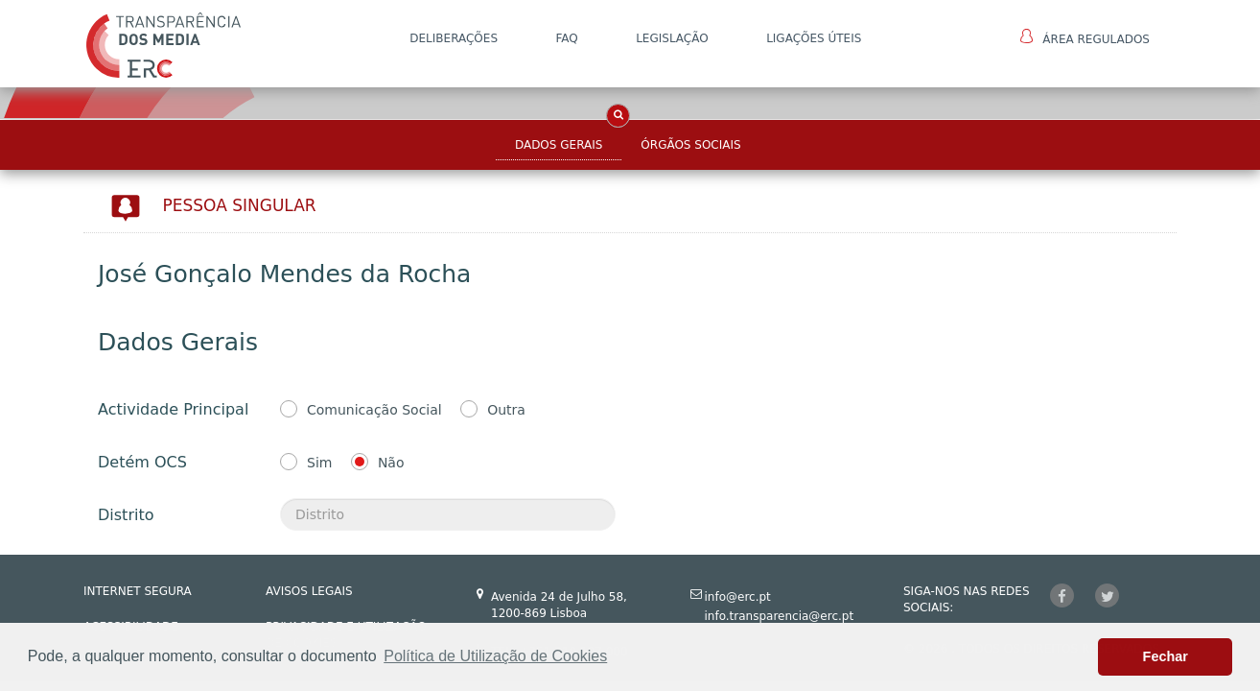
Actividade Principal (173, 409)
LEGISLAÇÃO (672, 38)
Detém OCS (142, 462)
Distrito (125, 515)
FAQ (566, 38)
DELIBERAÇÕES (453, 38)
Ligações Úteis (813, 38)
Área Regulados (1085, 37)
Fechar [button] (1165, 656)
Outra (506, 409)
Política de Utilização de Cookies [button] (495, 656)
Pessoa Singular (239, 205)
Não (391, 462)
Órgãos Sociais (690, 145)
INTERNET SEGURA (137, 591)
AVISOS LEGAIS (309, 591)
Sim (319, 462)
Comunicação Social (374, 409)
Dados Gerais (558, 145)
